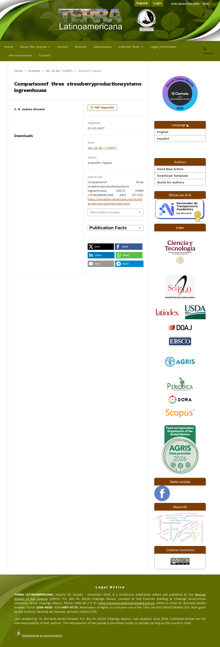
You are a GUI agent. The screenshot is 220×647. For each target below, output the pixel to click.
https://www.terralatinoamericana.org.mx (126, 603)
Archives (81, 46)
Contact (45, 55)
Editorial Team (130, 46)
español (163, 138)
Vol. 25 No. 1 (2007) (59, 70)
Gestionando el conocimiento (42, 635)
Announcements (20, 55)
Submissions (103, 46)
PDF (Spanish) (104, 107)
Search (209, 51)
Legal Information (163, 46)
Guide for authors (170, 182)
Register (142, 3)
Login (157, 3)
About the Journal (33, 46)
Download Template (172, 175)
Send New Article (170, 169)
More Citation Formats (105, 212)
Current (62, 46)
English (162, 132)
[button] (101, 246)
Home (8, 46)
